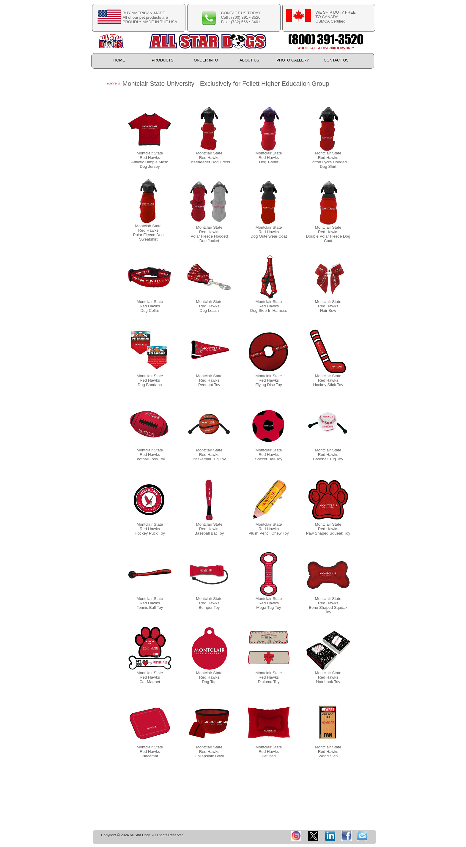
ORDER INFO (206, 60)
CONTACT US (336, 60)
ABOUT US (249, 60)
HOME (119, 60)
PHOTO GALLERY (292, 60)
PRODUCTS (163, 60)
